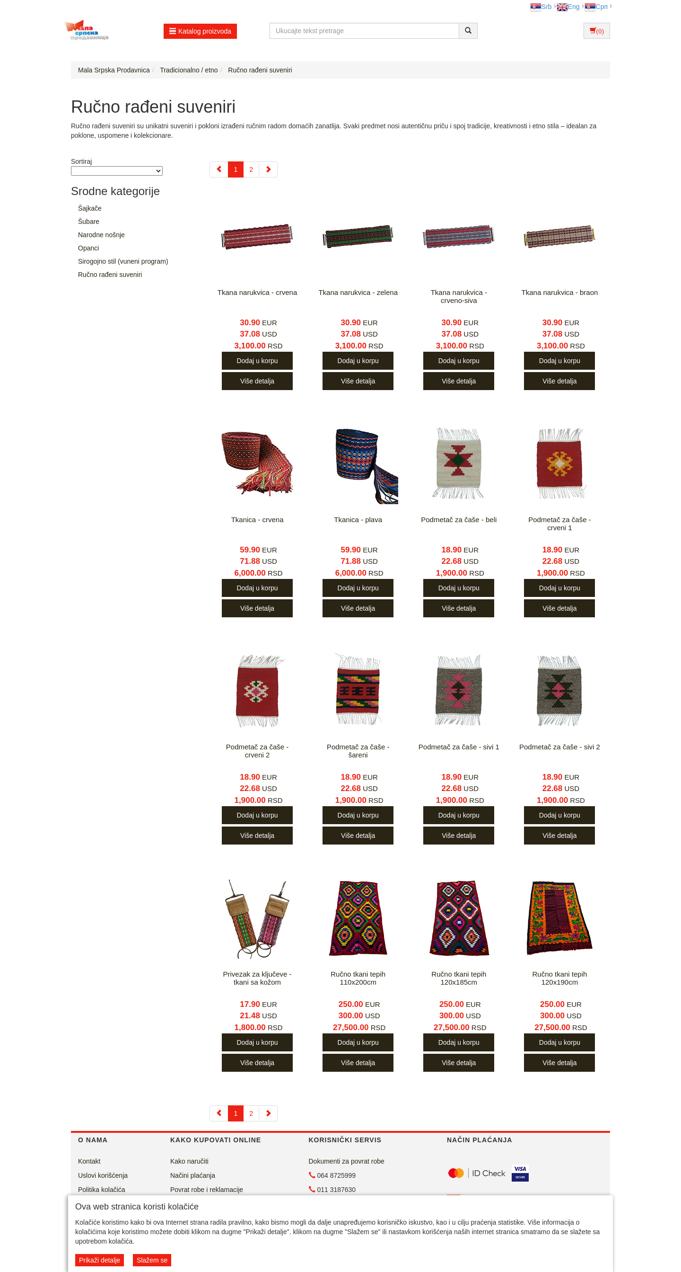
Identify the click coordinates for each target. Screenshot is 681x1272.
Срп (596, 6)
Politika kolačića (101, 1189)
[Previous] (219, 169)
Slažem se (152, 1260)
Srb (541, 6)
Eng (568, 6)
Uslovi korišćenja (103, 1175)
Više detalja (257, 381)
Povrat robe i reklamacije (206, 1189)
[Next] (268, 169)
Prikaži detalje (99, 1260)
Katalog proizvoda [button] (200, 31)
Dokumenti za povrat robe (346, 1161)
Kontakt (89, 1161)
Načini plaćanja (192, 1175)
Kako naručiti (189, 1161)
